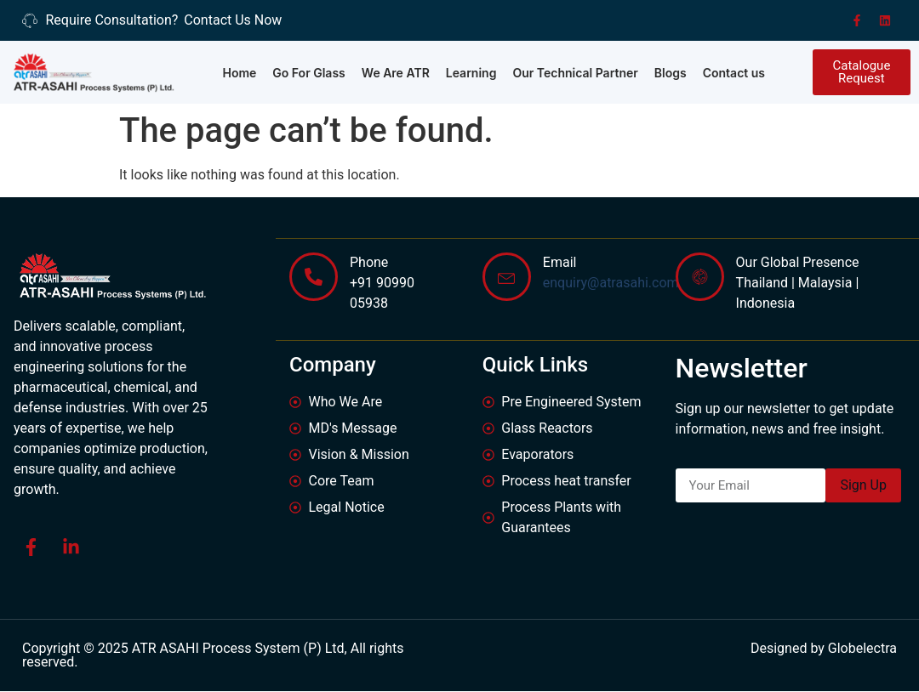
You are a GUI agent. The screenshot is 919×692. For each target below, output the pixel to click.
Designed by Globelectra (824, 649)
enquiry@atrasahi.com (611, 282)
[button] (862, 72)
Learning (471, 72)
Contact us (734, 72)
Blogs (670, 72)
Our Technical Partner (574, 72)
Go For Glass (308, 72)
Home (239, 72)
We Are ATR (396, 72)
